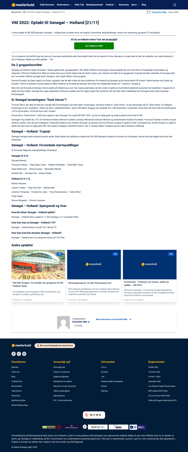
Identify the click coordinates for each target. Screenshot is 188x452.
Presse (104, 386)
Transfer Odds (154, 372)
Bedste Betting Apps (20, 405)
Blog (144, 4)
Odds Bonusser (47, 4)
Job (102, 376)
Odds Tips (79, 4)
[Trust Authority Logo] (72, 427)
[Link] (38, 264)
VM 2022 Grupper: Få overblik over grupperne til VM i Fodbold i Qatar (38, 284)
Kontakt (104, 372)
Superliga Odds (154, 381)
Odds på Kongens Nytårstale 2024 (162, 400)
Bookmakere (63, 4)
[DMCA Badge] (49, 427)
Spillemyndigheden (61, 376)
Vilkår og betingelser (61, 391)
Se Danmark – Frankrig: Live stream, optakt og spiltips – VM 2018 (146, 283)
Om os (103, 367)
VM (24, 12)
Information (108, 362)
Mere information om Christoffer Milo (113, 319)
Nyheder (15, 367)
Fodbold (109, 4)
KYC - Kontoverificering (62, 400)
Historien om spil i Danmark (64, 386)
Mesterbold (16, 12)
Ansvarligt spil (61, 362)
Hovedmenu (19, 362)
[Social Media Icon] (14, 354)
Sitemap (104, 391)
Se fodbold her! (94, 46)
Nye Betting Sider (19, 400)
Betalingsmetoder (94, 4)
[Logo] (23, 346)
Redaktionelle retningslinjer (112, 381)
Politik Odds (153, 367)
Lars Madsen (27, 300)
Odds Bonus (17, 391)
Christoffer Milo (159, 12)
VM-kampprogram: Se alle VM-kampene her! (89, 283)
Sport (133, 4)
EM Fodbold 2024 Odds (158, 391)
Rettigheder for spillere (62, 381)
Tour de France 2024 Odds (159, 395)
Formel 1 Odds (154, 376)
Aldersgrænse (59, 395)
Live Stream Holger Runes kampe (161, 386)
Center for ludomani (61, 372)
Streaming (124, 4)
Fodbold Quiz (17, 381)
